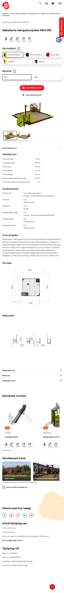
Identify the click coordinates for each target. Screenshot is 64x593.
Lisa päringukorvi (32, 88)
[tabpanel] (32, 260)
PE (5, 77)
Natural (39, 61)
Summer (8, 61)
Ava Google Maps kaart (12, 540)
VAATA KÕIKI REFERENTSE (14, 487)
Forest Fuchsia (33, 54)
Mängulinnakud (33, 13)
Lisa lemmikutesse (32, 95)
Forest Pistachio (11, 54)
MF (35, 77)
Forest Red (52, 54)
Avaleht (5, 13)
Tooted (12, 13)
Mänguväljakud (21, 13)
